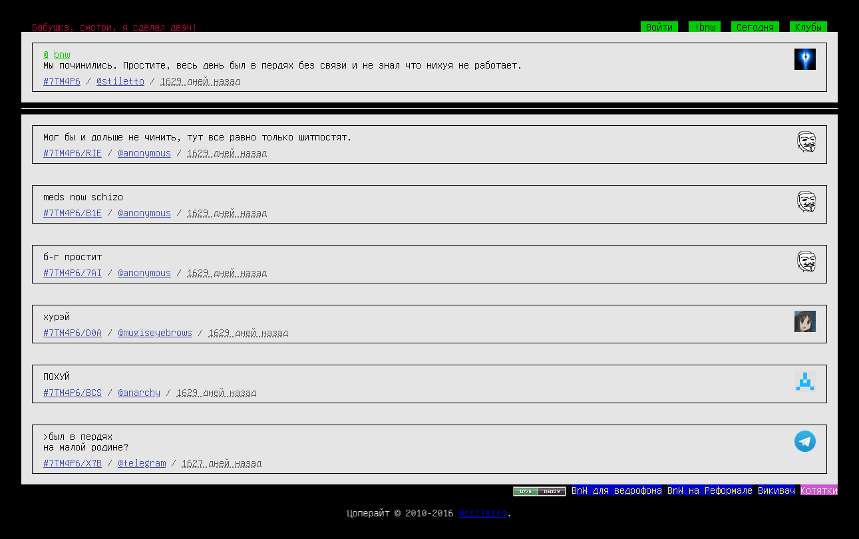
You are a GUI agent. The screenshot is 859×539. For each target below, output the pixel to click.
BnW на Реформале (710, 489)
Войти (659, 26)
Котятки (819, 489)
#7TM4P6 (62, 80)
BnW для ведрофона (617, 489)
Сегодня (755, 26)
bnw (62, 54)
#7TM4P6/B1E (72, 212)
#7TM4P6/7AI (72, 272)
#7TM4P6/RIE (72, 152)
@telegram (142, 462)
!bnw (704, 26)
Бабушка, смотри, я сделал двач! (114, 26)
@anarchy (139, 392)
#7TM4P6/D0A (72, 332)
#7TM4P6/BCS (72, 392)
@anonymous (144, 152)
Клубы (808, 26)
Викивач (776, 489)
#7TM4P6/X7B (72, 462)
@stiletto (120, 80)
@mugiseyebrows (155, 332)
